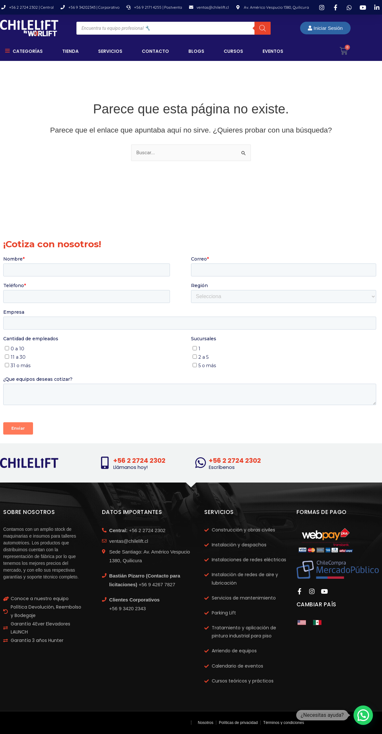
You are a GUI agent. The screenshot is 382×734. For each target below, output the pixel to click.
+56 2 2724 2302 (139, 460)
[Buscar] (262, 28)
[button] (363, 715)
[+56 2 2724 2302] (105, 463)
